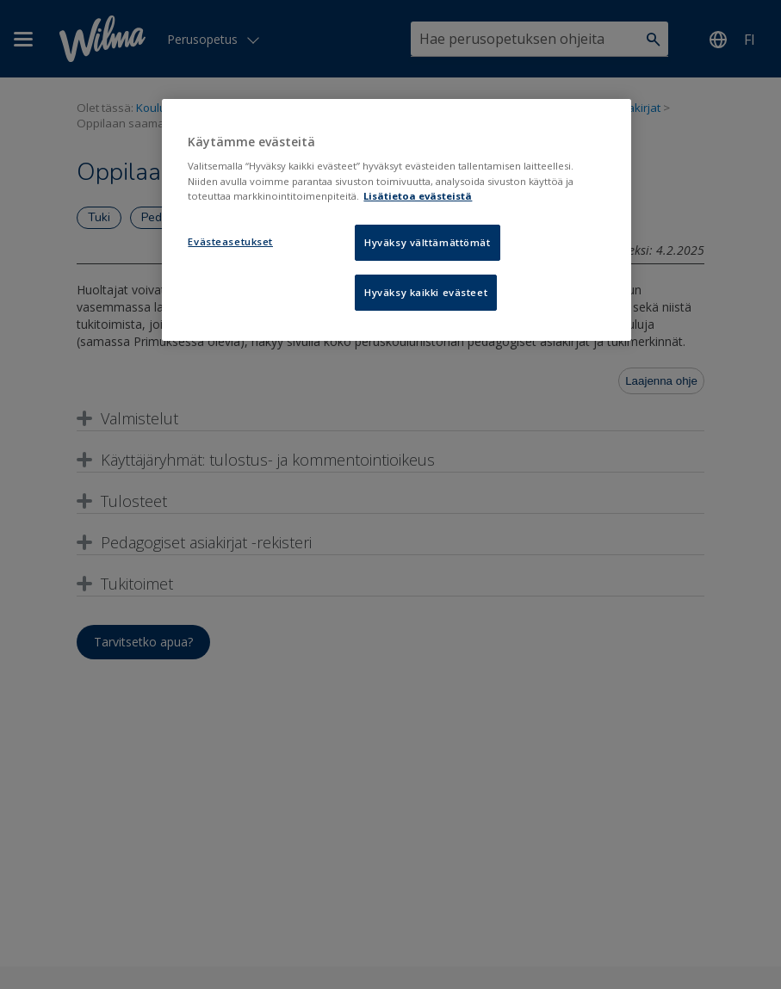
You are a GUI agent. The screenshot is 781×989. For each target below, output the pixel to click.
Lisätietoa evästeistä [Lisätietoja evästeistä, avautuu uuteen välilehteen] (417, 195)
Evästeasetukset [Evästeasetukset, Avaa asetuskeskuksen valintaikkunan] (230, 241)
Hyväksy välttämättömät (427, 242)
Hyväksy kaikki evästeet (425, 292)
